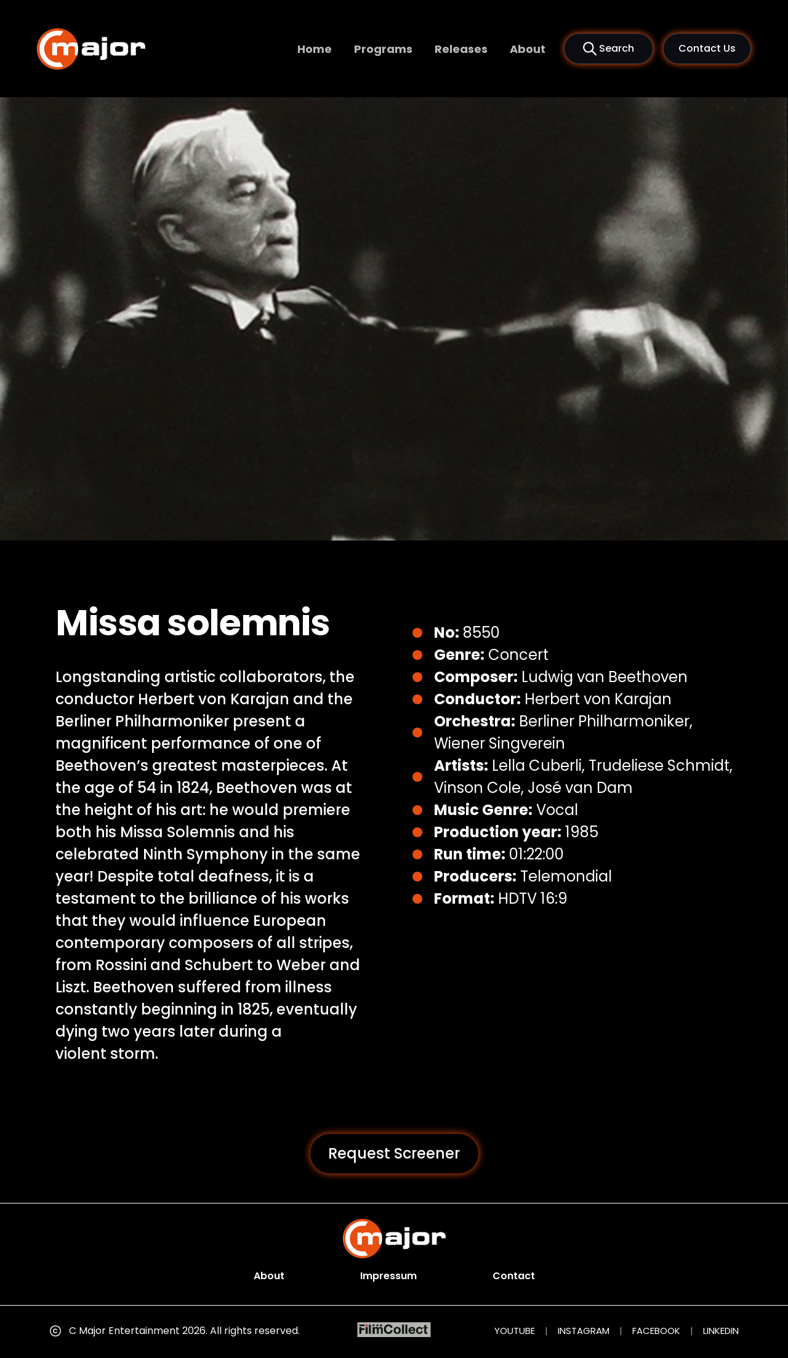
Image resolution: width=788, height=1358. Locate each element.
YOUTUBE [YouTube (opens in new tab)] (514, 1330)
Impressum (388, 1276)
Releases (461, 49)
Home (314, 49)
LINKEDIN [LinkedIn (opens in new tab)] (721, 1330)
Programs (383, 49)
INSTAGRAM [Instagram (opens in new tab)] (583, 1330)
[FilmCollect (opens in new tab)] (394, 1330)
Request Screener (394, 1153)
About (527, 49)
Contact (513, 1276)
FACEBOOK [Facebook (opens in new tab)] (656, 1330)
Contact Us (707, 48)
